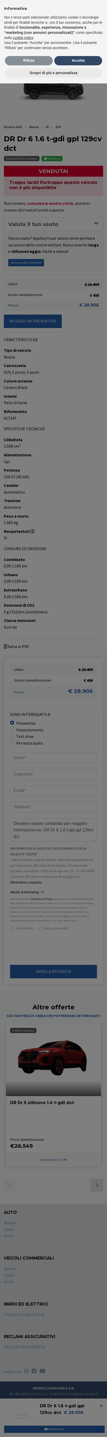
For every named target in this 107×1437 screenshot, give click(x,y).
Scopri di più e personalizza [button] (53, 73)
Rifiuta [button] (29, 60)
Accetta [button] (78, 60)
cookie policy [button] (23, 38)
